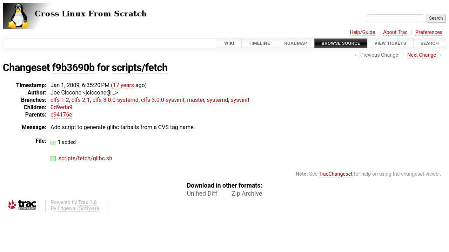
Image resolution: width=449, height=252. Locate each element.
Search (430, 43)
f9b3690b (73, 68)
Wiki (229, 43)
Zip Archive (247, 193)
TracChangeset (336, 174)
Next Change (421, 55)
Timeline (259, 43)
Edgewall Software (78, 208)
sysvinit (239, 100)
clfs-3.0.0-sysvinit (163, 100)
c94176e (61, 114)
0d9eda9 (61, 107)
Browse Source (341, 43)
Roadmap (295, 43)
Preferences (428, 32)
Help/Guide (362, 32)
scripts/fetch (140, 68)
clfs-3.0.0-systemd (116, 100)
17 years (123, 85)
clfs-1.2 (60, 100)
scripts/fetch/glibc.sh (85, 158)
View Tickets (390, 43)
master (195, 100)
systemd (217, 100)
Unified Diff (202, 193)
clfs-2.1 (81, 100)
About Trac (395, 32)
